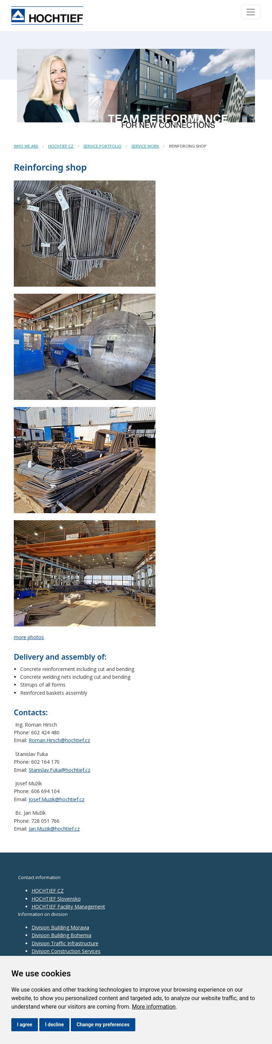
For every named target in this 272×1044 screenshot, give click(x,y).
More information (153, 1006)
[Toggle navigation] (251, 12)
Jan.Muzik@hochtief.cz (54, 828)
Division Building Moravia (60, 927)
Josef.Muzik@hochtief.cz (56, 799)
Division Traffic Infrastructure (65, 943)
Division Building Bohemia (61, 935)
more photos (29, 637)
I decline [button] (54, 1024)
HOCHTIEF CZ (60, 146)
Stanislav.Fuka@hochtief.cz (59, 770)
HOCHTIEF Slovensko (56, 898)
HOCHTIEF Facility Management (68, 906)
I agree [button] (24, 1024)
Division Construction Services (66, 951)
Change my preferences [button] (102, 1024)
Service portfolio (102, 146)
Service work (145, 146)
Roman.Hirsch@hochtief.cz (59, 740)
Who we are (26, 146)
